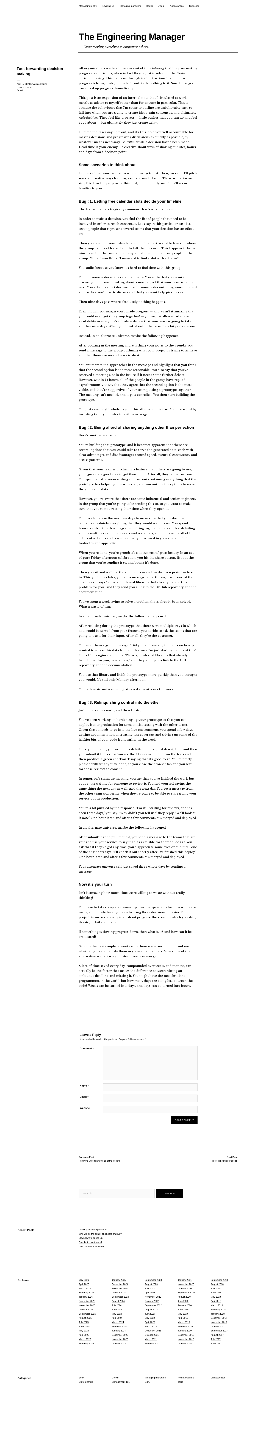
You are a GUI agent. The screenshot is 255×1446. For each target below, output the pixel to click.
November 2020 (186, 1301)
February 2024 (119, 1343)
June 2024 (117, 1326)
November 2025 (87, 1322)
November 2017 (219, 1339)
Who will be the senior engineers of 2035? (100, 1250)
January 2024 (119, 1347)
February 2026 (86, 1309)
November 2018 (186, 1356)
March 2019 (184, 1339)
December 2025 (87, 1318)
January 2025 (119, 1296)
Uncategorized (218, 1394)
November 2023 (120, 1356)
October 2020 (185, 1305)
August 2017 (217, 1351)
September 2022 (153, 1322)
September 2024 (120, 1313)
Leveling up (108, 6)
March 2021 (151, 1356)
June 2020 (183, 1318)
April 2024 (117, 1334)
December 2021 (153, 1347)
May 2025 (84, 1347)
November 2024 (120, 1305)
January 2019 (185, 1347)
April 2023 (150, 1309)
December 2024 (120, 1301)
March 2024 (118, 1339)
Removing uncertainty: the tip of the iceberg (99, 1175)
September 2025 (87, 1330)
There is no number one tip (224, 1175)
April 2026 (84, 1301)
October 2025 (86, 1326)
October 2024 (119, 1309)
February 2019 (185, 1343)
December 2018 (186, 1351)
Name (84, 1102)
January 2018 (218, 1330)
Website (85, 1124)
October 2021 (152, 1351)
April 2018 (216, 1318)
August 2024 (118, 1318)
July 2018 (216, 1305)
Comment (87, 1065)
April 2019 (183, 1334)
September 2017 (219, 1347)
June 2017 (216, 1360)
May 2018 (216, 1313)
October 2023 (119, 1360)
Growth (20, 107)
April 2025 (84, 1351)
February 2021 (152, 1360)
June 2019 (183, 1326)
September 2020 (186, 1309)
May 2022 (150, 1334)
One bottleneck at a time (91, 1263)
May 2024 (117, 1330)
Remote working (186, 1394)
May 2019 (183, 1330)
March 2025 (85, 1356)
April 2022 (150, 1339)
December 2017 (219, 1334)
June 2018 (216, 1309)
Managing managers (130, 6)
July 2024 (117, 1322)
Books (149, 6)
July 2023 (150, 1305)
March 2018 (217, 1322)
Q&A (147, 1398)
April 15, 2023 (23, 100)
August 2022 (151, 1326)
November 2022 (153, 1313)
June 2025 (84, 1343)
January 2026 (86, 1313)
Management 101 (88, 6)
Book (81, 1394)
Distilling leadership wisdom (93, 1246)
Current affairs (86, 1398)
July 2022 (150, 1330)
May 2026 (84, 1296)
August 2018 (217, 1301)
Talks (180, 1398)
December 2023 (120, 1351)
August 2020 (184, 1313)
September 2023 (153, 1296)
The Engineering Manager (133, 43)
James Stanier (40, 100)
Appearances (177, 6)
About (161, 6)
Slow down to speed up (90, 1254)
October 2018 (185, 1360)
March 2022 (151, 1343)
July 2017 (216, 1356)
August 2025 (85, 1334)
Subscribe (194, 6)
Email (84, 1113)
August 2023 (151, 1301)
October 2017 (218, 1343)
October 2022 (152, 1318)
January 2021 (185, 1296)
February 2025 (86, 1360)
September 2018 (219, 1296)
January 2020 (185, 1322)
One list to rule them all (90, 1259)
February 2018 (218, 1326)
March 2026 (85, 1305)
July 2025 (84, 1339)
